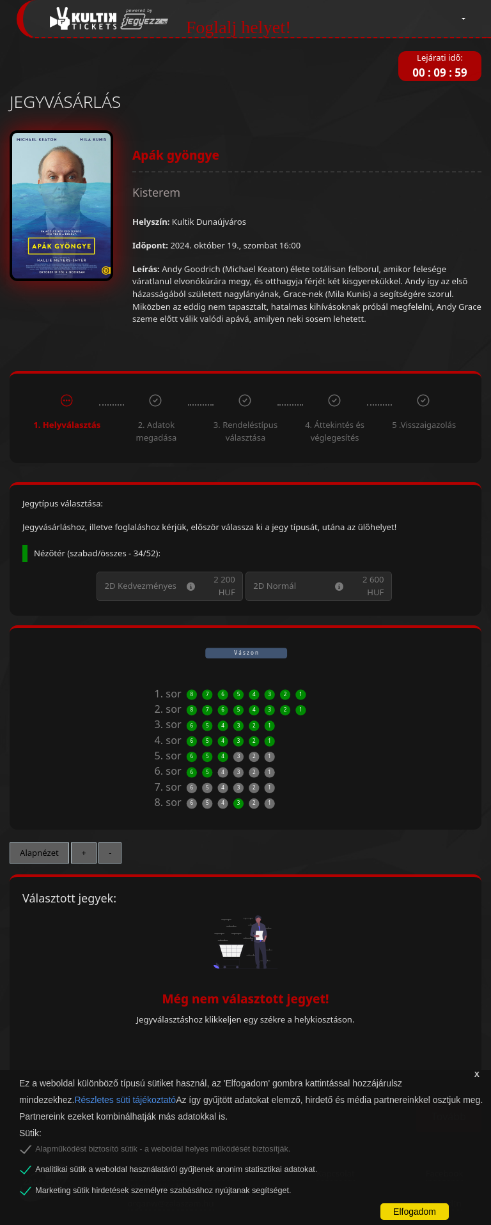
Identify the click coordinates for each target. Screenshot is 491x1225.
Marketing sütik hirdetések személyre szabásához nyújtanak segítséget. (163, 1190)
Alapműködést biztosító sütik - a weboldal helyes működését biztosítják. (162, 1149)
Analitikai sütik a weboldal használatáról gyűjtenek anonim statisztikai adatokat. (176, 1169)
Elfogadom (414, 1211)
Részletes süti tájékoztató (125, 1100)
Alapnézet (39, 852)
